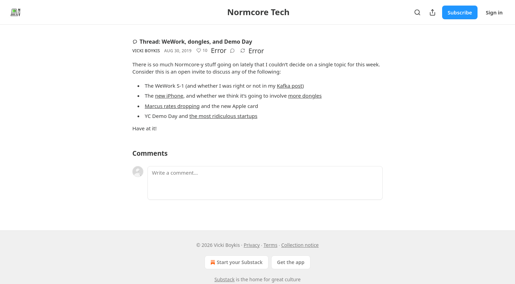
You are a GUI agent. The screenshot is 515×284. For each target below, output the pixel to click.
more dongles (305, 95)
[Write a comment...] (265, 183)
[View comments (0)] (232, 50)
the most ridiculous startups (223, 115)
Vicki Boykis (146, 51)
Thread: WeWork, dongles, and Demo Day (192, 41)
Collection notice (300, 245)
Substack (225, 279)
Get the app (291, 262)
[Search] (417, 12)
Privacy (252, 245)
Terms (270, 245)
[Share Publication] (432, 12)
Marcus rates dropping (172, 105)
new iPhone (169, 95)
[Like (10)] (201, 50)
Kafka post (289, 85)
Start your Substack (235, 262)
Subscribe (460, 12)
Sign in (494, 12)
